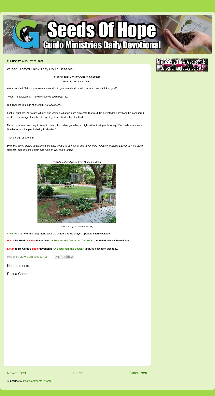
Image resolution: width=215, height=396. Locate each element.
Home (78, 373)
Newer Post (16, 373)
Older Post (138, 373)
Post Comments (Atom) (37, 380)
